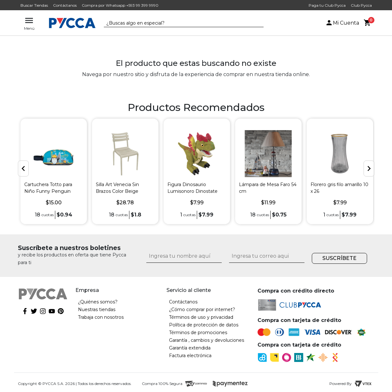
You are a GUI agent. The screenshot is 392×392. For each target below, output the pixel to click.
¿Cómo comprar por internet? (202, 309)
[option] (53, 171)
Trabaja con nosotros (101, 317)
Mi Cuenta (342, 23)
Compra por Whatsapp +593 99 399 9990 (120, 5)
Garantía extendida (190, 348)
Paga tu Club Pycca (327, 5)
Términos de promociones (198, 332)
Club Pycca (361, 5)
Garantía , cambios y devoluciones (206, 340)
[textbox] (179, 23)
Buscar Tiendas (34, 5)
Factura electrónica (190, 355)
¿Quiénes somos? (98, 302)
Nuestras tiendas (96, 309)
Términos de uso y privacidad (201, 317)
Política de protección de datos (203, 325)
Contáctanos (65, 5)
